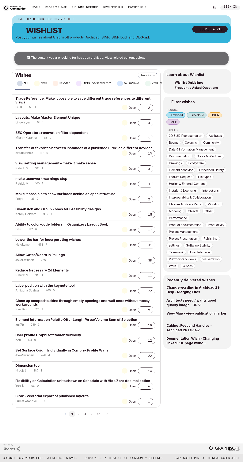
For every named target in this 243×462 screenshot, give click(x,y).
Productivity (216, 225)
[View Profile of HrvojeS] (21, 370)
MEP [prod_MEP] (173, 122)
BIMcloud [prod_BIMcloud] (197, 115)
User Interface (200, 252)
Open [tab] (44, 83)
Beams (173, 142)
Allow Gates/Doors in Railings (40, 255)
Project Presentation (183, 238)
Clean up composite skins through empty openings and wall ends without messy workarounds (82, 302)
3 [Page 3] (85, 414)
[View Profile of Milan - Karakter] (26, 137)
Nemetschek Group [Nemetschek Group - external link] (226, 458)
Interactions (210, 190)
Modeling (175, 211)
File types (204, 177)
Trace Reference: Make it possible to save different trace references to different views (82, 100)
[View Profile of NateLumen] (23, 244)
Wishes (188, 266)
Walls (172, 266)
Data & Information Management (191, 149)
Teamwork (176, 252)
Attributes (215, 136)
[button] (141, 107)
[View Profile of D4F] (18, 229)
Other (208, 211)
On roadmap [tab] (131, 83)
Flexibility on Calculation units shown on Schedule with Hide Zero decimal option (82, 381)
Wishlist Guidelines (189, 82)
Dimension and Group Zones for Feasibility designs (58, 209)
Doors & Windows (209, 156)
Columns (191, 142)
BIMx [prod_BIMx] (215, 115)
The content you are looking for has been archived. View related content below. (86, 57)
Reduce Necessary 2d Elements (42, 270)
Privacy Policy (95, 458)
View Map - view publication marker (196, 313)
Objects (193, 211)
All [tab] (26, 83)
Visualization (211, 259)
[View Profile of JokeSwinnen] (24, 260)
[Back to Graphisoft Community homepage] (15, 7)
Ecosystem (196, 163)
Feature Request (180, 177)
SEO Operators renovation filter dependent (51, 133)
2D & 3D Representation (185, 136)
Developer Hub (113, 7)
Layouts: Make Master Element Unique (47, 117)
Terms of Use (118, 458)
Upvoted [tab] (64, 83)
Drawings (175, 163)
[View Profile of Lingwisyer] (22, 122)
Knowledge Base (56, 7)
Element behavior (181, 170)
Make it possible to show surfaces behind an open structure (65, 194)
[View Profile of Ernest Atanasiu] (26, 401)
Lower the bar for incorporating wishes (48, 240)
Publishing (210, 238)
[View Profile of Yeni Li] (19, 386)
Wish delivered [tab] (162, 83)
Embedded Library (211, 170)
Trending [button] (146, 75)
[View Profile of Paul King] (21, 309)
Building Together (85, 7)
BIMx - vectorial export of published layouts (52, 396)
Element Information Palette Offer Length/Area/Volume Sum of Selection (76, 320)
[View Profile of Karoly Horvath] (25, 214)
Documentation (179, 156)
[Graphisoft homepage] (224, 449)
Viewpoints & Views (182, 259)
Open (132, 108)
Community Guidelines (146, 458)
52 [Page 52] (98, 414)
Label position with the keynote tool (45, 285)
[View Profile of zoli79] (19, 325)
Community (211, 142)
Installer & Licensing (182, 190)
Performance (178, 218)
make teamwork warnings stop (41, 179)
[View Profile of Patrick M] (21, 168)
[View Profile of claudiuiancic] (24, 153)
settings (174, 245)
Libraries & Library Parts (185, 204)
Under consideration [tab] (97, 83)
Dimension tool (27, 366)
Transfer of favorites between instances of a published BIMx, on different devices (83, 148)
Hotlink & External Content (187, 184)
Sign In (230, 7)
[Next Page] (107, 414)
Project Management (183, 232)
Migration (213, 204)
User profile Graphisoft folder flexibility (48, 335)
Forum (36, 7)
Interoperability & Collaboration (190, 197)
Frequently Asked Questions (196, 88)
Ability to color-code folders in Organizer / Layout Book (61, 224)
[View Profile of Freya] (19, 199)
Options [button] (225, 19)
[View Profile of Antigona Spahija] (27, 290)
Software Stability (198, 245)
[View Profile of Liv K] (18, 107)
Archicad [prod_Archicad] (176, 115)
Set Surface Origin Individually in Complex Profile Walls (61, 350)
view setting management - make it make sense (55, 163)
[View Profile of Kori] (18, 340)
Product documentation (185, 225)
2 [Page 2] (78, 414)
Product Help (137, 7)
